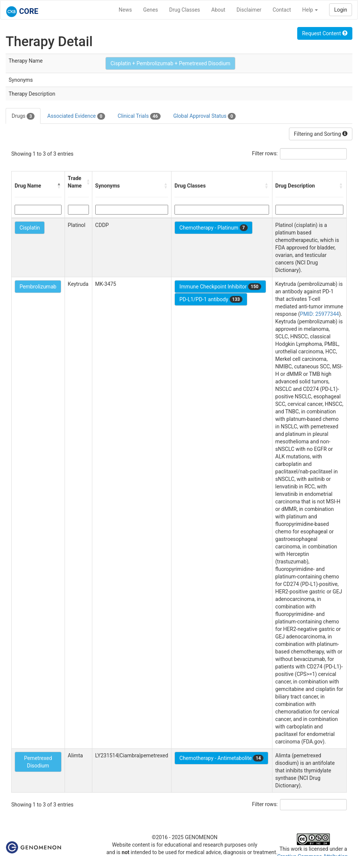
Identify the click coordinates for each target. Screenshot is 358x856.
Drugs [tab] (23, 116)
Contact (281, 10)
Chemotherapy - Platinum (213, 227)
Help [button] (310, 10)
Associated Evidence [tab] (76, 116)
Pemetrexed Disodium (38, 762)
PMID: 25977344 (319, 314)
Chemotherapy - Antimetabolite (221, 758)
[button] (59, 185)
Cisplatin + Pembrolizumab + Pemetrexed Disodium (170, 63)
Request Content (324, 33)
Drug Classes (184, 10)
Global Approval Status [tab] (204, 116)
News (125, 10)
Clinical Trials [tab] (139, 116)
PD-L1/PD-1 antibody (210, 299)
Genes (150, 10)
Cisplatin (30, 228)
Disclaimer (248, 10)
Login (340, 10)
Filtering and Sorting (320, 134)
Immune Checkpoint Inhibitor (220, 286)
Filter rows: (265, 153)
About (218, 10)
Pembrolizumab (38, 287)
